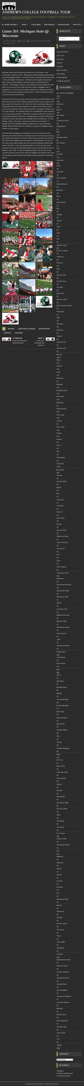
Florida (59, 875)
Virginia (59, 336)
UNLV (58, 815)
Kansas (59, 524)
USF (58, 239)
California (60, 257)
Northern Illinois (62, 730)
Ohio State (60, 415)
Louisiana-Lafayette (64, 996)
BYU (58, 494)
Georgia (59, 881)
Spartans (7, 333)
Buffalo (59, 693)
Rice (58, 208)
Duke (58, 269)
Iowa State (61, 518)
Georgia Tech (61, 281)
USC (58, 451)
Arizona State (62, 481)
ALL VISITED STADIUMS (9, 24)
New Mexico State (63, 627)
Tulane (59, 221)
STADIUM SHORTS (64, 24)
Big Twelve (60, 115)
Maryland (60, 378)
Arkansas (60, 863)
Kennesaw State (62, 597)
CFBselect (60, 1071)
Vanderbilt (60, 948)
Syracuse (60, 330)
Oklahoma (60, 911)
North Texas (61, 202)
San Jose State (62, 809)
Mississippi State (62, 899)
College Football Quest (65, 1073)
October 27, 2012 (11, 41)
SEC (58, 148)
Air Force (60, 760)
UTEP (58, 640)
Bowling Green (62, 687)
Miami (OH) (61, 724)
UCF (58, 555)
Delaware (60, 578)
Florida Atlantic (62, 184)
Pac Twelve (61, 143)
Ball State (60, 681)
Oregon (59, 421)
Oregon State (61, 839)
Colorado (60, 506)
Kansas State (61, 530)
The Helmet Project (63, 1076)
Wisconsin (6, 43)
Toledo (59, 742)
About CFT (76, 24)
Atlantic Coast (62, 245)
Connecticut (61, 657)
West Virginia (61, 567)
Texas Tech (61, 549)
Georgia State (62, 984)
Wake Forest (61, 348)
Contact (59, 63)
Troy (58, 1039)
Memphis (60, 190)
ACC (58, 98)
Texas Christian (62, 542)
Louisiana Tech (62, 609)
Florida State (61, 275)
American (60, 104)
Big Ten (31, 41)
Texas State (61, 1033)
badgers (11, 329)
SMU (58, 318)
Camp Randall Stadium (26, 329)
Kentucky (60, 887)
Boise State (61, 766)
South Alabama (62, 1021)
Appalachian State (63, 960)
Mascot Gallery (62, 70)
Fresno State (61, 778)
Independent (61, 126)
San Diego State (62, 803)
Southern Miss (62, 1027)
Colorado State (62, 772)
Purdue (59, 433)
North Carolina (62, 299)
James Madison (62, 990)
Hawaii (59, 784)
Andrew (23, 41)
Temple (59, 215)
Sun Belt (59, 154)
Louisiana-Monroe (63, 1002)
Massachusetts (62, 718)
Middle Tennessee (63, 615)
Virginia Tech (61, 342)
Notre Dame (61, 663)
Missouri (59, 905)
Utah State (60, 821)
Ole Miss (59, 918)
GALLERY (60, 66)
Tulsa (58, 227)
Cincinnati (60, 500)
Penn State (61, 427)
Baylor (59, 487)
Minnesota (60, 396)
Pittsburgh (60, 312)
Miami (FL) (60, 293)
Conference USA (62, 121)
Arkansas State (62, 966)
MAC (58, 132)
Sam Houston (61, 633)
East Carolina (61, 178)
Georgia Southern (63, 978)
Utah (58, 561)
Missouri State (62, 621)
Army (58, 166)
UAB (58, 233)
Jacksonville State (63, 591)
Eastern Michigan (63, 705)
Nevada (59, 790)
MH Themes (55, 1084)
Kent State (60, 712)
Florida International (64, 585)
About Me (60, 59)
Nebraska (60, 403)
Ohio (58, 736)
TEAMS (24, 24)
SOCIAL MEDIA (36, 24)
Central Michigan (63, 699)
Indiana (59, 366)
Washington (61, 457)
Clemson (60, 263)
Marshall (60, 1008)
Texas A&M (61, 942)
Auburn (59, 869)
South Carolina (62, 924)
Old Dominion (61, 1015)
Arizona (59, 475)
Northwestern (61, 409)
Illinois (59, 360)
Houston (60, 512)
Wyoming (60, 827)
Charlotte (60, 172)
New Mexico (61, 797)
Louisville (60, 287)
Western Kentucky (63, 646)
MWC (59, 754)
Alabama (60, 856)
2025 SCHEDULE (49, 24)
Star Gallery (61, 74)
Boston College (62, 251)
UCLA (59, 445)
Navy (58, 196)
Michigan (60, 384)
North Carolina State (64, 306)
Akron (59, 675)
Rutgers (59, 439)
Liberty (59, 603)
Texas (59, 936)
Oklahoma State (62, 536)
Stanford (60, 324)
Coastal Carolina (63, 972)
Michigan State (40, 41)
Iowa (58, 372)
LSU (58, 893)
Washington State (63, 845)
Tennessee (60, 930)
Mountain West (62, 137)
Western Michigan (63, 748)
